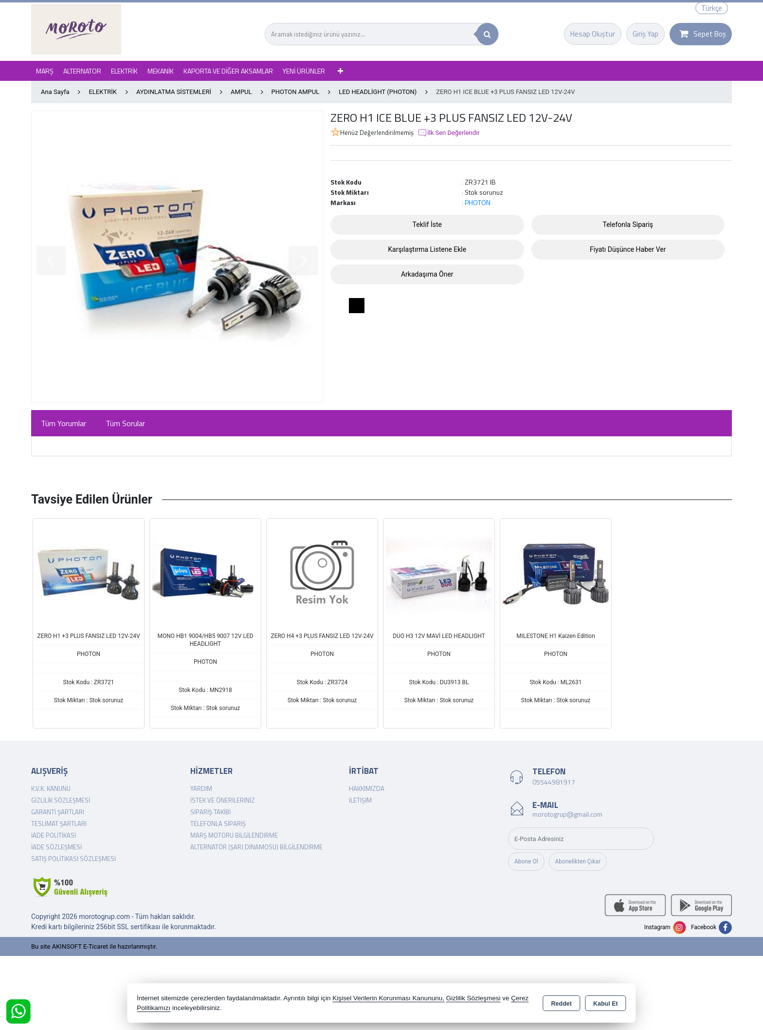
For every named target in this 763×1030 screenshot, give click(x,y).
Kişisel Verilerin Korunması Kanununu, (388, 998)
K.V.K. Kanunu (51, 788)
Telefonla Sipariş (627, 224)
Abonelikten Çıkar (578, 861)
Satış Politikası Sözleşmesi (73, 858)
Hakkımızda (366, 788)
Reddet (561, 1003)
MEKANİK (160, 71)
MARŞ (45, 71)
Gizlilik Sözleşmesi (60, 800)
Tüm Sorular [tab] (125, 423)
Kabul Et (605, 1003)
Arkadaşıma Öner (427, 274)
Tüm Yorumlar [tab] (63, 423)
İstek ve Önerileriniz (222, 800)
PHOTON (477, 202)
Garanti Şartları (57, 812)
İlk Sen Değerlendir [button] (449, 133)
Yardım (201, 788)
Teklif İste (427, 224)
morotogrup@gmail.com (567, 814)
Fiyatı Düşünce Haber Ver (628, 249)
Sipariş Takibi (210, 812)
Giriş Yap (645, 33)
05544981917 (553, 782)
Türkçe (711, 8)
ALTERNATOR (82, 71)
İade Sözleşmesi (56, 847)
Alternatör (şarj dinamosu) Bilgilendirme (256, 847)
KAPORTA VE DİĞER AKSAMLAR (228, 71)
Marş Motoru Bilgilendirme (234, 835)
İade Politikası (53, 835)
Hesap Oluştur (592, 33)
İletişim (360, 800)
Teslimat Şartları (59, 823)
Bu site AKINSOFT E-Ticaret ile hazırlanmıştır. (94, 946)
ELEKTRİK (124, 71)
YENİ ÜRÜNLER (304, 71)
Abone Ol (526, 861)
